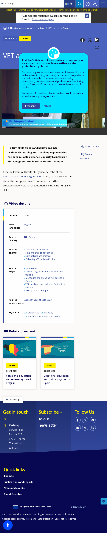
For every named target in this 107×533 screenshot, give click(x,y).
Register (95, 4)
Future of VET (32, 268)
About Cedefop (13, 494)
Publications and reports (18, 482)
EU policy (48, 312)
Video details (92, 146)
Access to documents (65, 514)
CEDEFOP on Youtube (93, 420)
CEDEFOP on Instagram (85, 428)
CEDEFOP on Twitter (85, 420)
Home (5, 27)
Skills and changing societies (39, 252)
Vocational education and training (44, 316)
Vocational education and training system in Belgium (19, 379)
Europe (31, 237)
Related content (86, 156)
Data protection (45, 518)
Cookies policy (9, 518)
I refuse (47, 106)
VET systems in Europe (36, 290)
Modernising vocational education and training (44, 273)
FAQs (5, 514)
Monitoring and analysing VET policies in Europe (44, 279)
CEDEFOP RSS (93, 428)
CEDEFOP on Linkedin (78, 428)
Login (87, 4)
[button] (82, 40)
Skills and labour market (37, 249)
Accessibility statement (20, 514)
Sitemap (72, 518)
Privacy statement (27, 518)
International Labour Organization (22, 176)
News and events (14, 488)
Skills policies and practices (38, 255)
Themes (9, 476)
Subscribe (49, 412)
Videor (41, 28)
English (27, 224)
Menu (103, 4)
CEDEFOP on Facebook (78, 420)
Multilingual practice (43, 514)
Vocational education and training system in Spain (57, 379)
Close (87, 16)
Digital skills (33, 312)
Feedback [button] (104, 501)
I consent (30, 106)
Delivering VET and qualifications (41, 259)
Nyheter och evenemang (22, 28)
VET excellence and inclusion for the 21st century (45, 286)
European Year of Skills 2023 (38, 299)
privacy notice (46, 96)
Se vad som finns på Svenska (85, 9)
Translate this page (43, 19)
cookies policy (74, 93)
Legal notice (61, 518)
